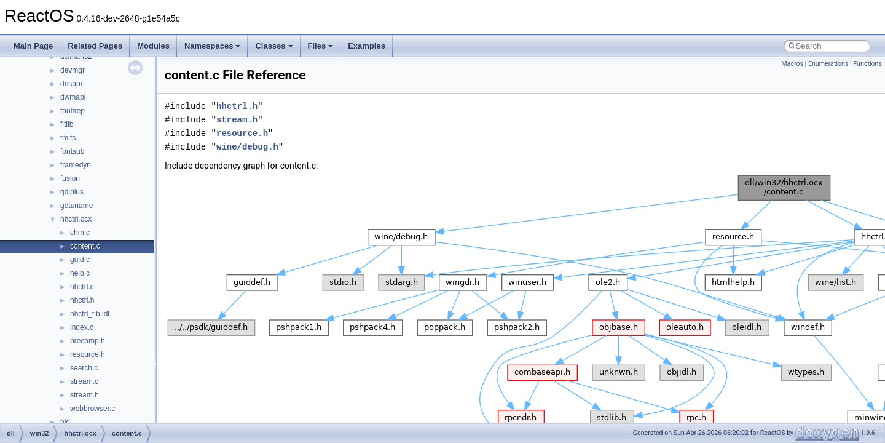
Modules (153, 45)
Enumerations (828, 64)
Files (321, 45)
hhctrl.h (82, 300)
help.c (80, 273)
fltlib (66, 124)
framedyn (75, 165)
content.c (85, 246)
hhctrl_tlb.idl (89, 313)
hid (65, 422)
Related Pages (95, 45)
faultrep (72, 110)
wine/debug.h (247, 147)
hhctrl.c (82, 286)
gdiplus (72, 192)
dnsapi (71, 83)
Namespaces (212, 45)
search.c (84, 368)
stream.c (84, 381)
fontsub (72, 151)
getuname (76, 205)
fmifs (68, 138)
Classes (274, 45)
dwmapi (72, 97)
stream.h (84, 395)
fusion (70, 178)
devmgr (72, 70)
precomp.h (87, 341)
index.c (81, 327)
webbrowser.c (92, 408)
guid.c (80, 259)
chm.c (80, 232)
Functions (867, 64)
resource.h (87, 354)
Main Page (33, 45)
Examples (366, 45)
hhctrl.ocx (76, 219)
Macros (792, 64)
